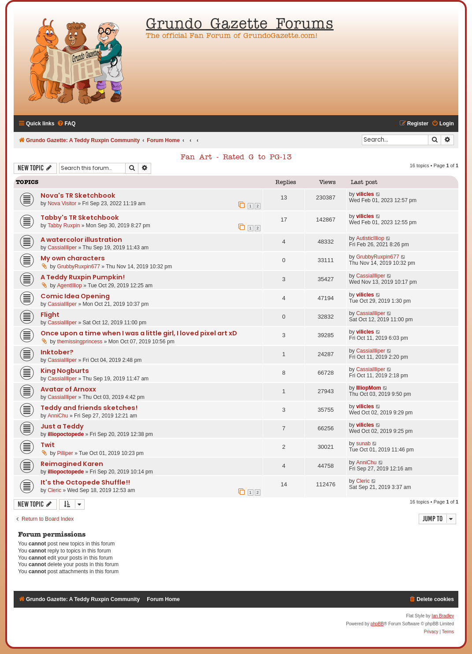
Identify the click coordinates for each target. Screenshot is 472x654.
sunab (363, 443)
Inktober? (57, 352)
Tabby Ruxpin (64, 225)
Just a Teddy (62, 426)
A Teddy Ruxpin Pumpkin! (83, 277)
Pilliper (65, 453)
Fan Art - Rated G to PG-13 (236, 157)
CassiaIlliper (62, 247)
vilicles (365, 194)
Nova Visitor (62, 203)
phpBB (377, 623)
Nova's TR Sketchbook (78, 195)
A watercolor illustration (81, 239)
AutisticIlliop (370, 238)
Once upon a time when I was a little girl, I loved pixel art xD (139, 333)
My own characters (73, 258)
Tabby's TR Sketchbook (80, 217)
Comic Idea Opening (75, 296)
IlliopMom (368, 388)
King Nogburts (65, 370)
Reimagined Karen (72, 463)
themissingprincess (80, 341)
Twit (48, 444)
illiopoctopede (66, 434)
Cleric (54, 490)
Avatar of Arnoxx (68, 389)
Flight (50, 314)
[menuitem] (66, 124)
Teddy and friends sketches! (89, 407)
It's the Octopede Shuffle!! (85, 482)
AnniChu (58, 416)
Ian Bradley (442, 615)
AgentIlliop (69, 285)
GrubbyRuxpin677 (78, 266)
